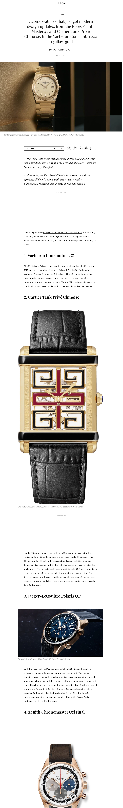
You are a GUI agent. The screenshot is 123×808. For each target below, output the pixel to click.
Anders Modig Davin (63, 50)
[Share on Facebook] (69, 148)
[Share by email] (86, 148)
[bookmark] (96, 148)
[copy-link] (81, 148)
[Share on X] (75, 148)
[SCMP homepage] (57, 3)
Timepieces (30, 148)
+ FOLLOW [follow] (58, 148)
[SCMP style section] (63, 3)
